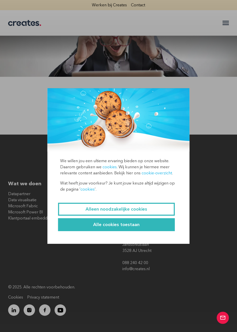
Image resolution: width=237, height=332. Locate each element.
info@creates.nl (136, 269)
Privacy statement (43, 297)
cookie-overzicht (157, 173)
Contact (138, 5)
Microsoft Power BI (25, 212)
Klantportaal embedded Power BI (39, 218)
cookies (110, 167)
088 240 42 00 (135, 263)
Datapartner (19, 194)
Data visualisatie (22, 200)
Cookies (15, 297)
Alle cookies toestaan (116, 225)
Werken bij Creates (109, 5)
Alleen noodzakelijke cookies (116, 209)
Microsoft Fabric (23, 206)
